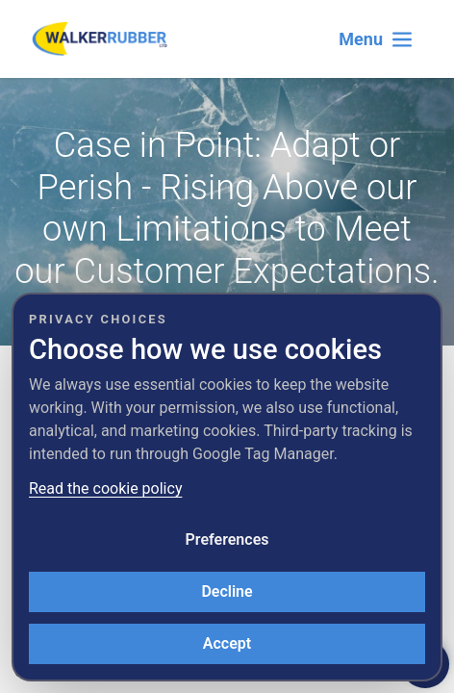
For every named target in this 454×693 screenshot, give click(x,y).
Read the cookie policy (105, 488)
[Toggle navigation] (376, 39)
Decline (226, 591)
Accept (227, 643)
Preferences (227, 539)
